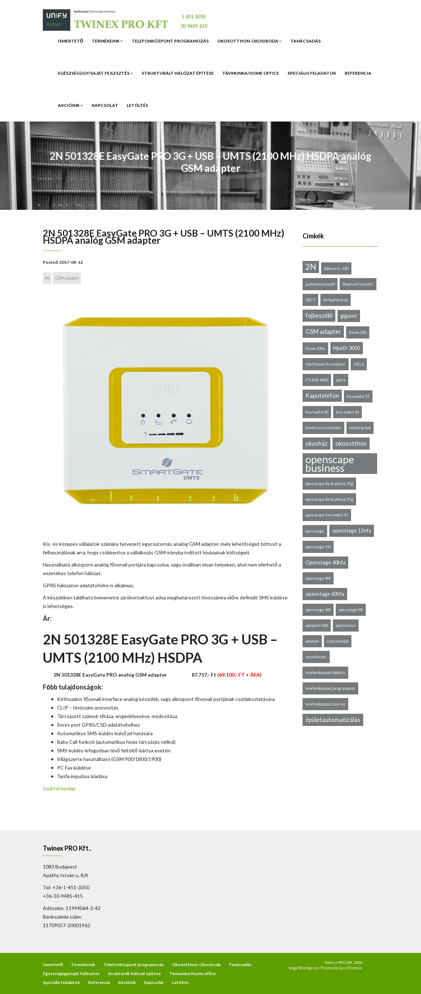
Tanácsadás (305, 41)
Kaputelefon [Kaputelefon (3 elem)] (322, 395)
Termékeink (107, 41)
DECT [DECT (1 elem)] (310, 299)
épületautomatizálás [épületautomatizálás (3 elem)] (332, 719)
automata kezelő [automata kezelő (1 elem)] (320, 284)
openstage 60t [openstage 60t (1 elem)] (318, 609)
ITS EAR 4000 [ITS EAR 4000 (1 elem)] (316, 379)
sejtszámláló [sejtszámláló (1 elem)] (338, 641)
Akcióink (70, 105)
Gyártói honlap (59, 788)
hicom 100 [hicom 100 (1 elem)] (357, 332)
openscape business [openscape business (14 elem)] (329, 463)
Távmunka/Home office (250, 73)
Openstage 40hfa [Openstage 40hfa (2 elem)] (325, 562)
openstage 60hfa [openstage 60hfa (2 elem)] (324, 594)
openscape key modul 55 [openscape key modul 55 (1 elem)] (326, 515)
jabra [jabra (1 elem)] (340, 379)
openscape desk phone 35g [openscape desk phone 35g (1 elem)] (329, 483)
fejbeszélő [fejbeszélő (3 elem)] (319, 315)
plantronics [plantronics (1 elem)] (346, 625)
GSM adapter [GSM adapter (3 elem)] (323, 331)
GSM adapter (67, 278)
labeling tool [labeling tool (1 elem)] (360, 427)
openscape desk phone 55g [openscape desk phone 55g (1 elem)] (329, 499)
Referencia (358, 73)
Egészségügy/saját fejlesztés (95, 73)
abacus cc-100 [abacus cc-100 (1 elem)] (336, 268)
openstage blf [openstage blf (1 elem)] (351, 609)
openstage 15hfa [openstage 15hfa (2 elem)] (351, 531)
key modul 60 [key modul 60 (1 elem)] (347, 412)
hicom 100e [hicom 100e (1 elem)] (315, 348)
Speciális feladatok (312, 73)
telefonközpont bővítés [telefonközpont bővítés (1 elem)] (325, 672)
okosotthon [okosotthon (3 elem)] (351, 443)
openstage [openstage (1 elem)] (314, 531)
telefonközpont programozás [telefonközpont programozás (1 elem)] (330, 688)
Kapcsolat (105, 105)
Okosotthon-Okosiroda (249, 41)
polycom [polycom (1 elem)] (312, 641)
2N (47, 278)
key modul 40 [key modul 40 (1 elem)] (316, 412)
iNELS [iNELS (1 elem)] (359, 364)
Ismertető (70, 41)
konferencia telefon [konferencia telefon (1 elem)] (323, 427)
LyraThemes (350, 967)
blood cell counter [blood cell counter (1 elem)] (358, 284)
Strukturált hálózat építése (178, 73)
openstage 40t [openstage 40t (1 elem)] (318, 578)
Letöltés (137, 105)
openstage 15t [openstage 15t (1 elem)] (318, 546)
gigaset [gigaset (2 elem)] (348, 316)
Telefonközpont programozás (170, 41)
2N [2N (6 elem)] (310, 267)
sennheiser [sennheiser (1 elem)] (316, 656)
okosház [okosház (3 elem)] (316, 443)
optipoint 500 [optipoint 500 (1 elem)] (316, 625)
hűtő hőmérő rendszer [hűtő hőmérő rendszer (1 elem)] (325, 364)
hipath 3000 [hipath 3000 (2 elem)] (346, 348)
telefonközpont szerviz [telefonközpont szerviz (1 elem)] (325, 704)
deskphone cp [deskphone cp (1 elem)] (335, 299)
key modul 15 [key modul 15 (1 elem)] (358, 396)
